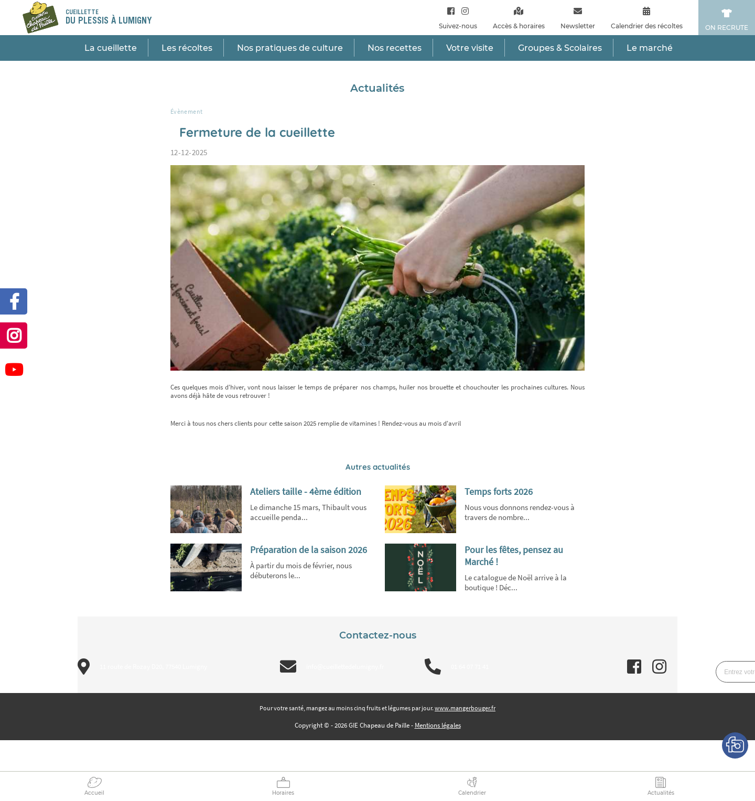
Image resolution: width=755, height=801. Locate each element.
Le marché (650, 48)
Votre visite (469, 48)
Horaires (283, 792)
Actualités (661, 792)
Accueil (94, 792)
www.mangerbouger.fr (465, 708)
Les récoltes (186, 48)
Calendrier (472, 792)
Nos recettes (395, 48)
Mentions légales (438, 725)
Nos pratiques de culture (290, 48)
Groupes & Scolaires (560, 48)
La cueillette (110, 48)
